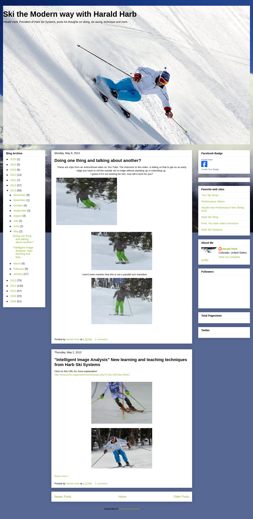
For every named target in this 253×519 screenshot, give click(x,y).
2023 (13, 169)
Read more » (61, 476)
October (18, 205)
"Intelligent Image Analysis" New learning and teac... (23, 252)
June (16, 226)
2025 (13, 159)
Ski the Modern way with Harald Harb (70, 14)
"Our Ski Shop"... (211, 195)
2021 (13, 180)
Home (122, 496)
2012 (13, 280)
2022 (13, 174)
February (19, 268)
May (16, 231)
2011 (13, 285)
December (19, 195)
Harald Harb (206, 159)
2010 (13, 290)
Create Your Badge (210, 169)
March (17, 263)
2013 (13, 190)
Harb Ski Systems (211, 229)
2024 (13, 164)
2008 (13, 301)
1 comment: (102, 339)
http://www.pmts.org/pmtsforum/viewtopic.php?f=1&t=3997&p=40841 (92, 374)
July (16, 220)
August (17, 215)
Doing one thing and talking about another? (97, 160)
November (19, 200)
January (18, 273)
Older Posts (181, 496)
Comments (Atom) (129, 508)
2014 (13, 185)
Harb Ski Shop (209, 217)
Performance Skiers (213, 201)
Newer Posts (62, 496)
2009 (13, 296)
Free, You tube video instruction (220, 223)
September (20, 210)
